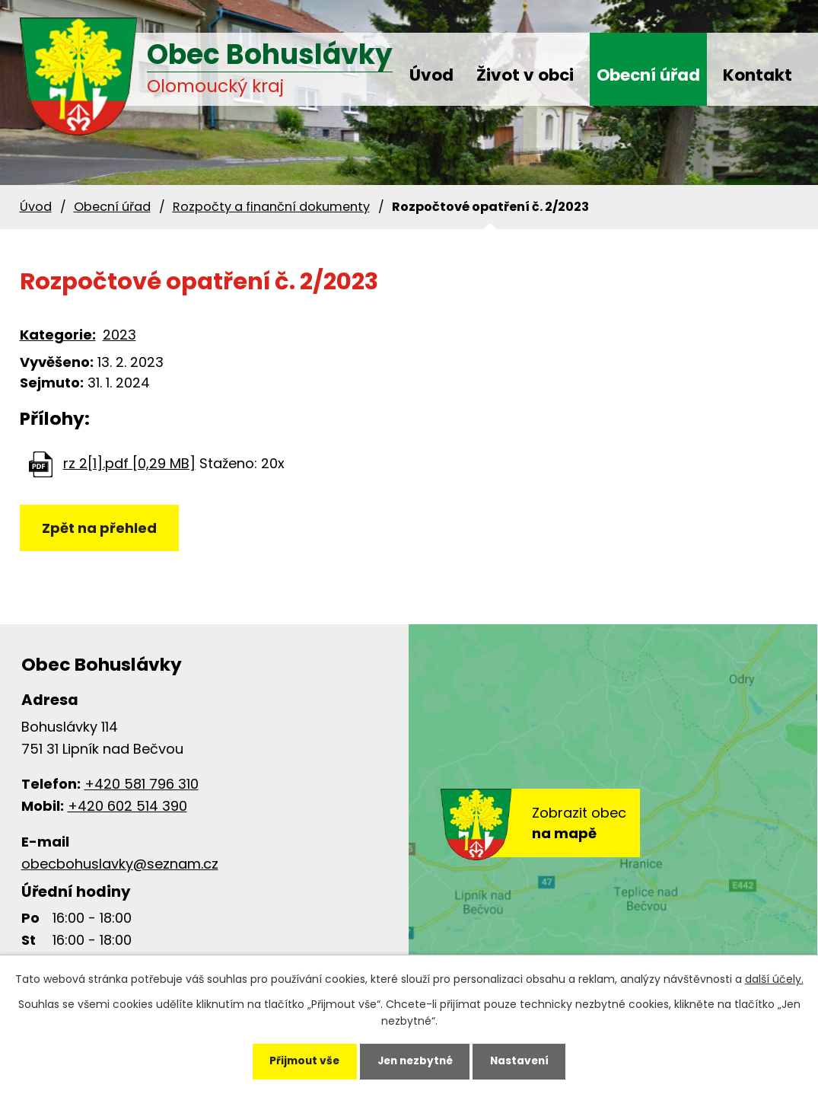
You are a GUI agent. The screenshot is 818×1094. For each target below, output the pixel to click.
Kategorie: (58, 334)
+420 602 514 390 (127, 805)
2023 (119, 334)
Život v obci (525, 75)
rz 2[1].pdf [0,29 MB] (129, 463)
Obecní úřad (648, 75)
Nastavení (524, 1060)
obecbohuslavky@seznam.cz (119, 863)
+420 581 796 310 (141, 783)
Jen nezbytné (415, 1060)
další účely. (774, 977)
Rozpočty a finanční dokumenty (271, 206)
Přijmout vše (299, 1060)
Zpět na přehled (100, 528)
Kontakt (757, 75)
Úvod (431, 75)
